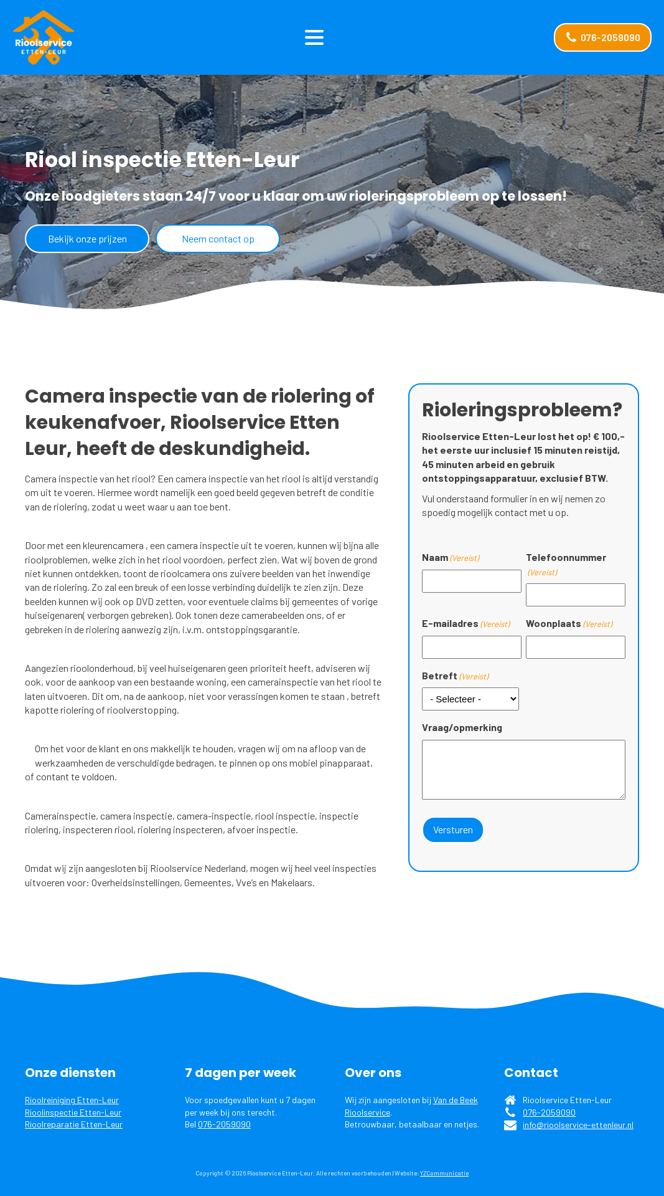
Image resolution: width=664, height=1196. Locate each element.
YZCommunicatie (444, 1173)
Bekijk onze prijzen (87, 238)
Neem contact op (218, 238)
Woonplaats (569, 623)
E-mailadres (465, 623)
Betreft (455, 675)
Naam (450, 557)
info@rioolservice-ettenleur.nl (578, 1124)
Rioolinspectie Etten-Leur (73, 1112)
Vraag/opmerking (462, 727)
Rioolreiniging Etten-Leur (72, 1099)
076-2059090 (224, 1124)
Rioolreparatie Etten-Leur (74, 1124)
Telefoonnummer (566, 564)
